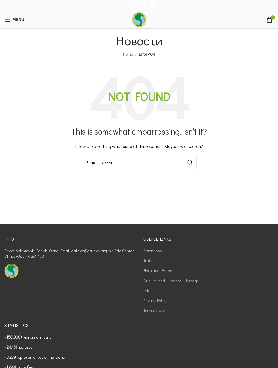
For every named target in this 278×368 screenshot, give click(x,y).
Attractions (152, 250)
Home (128, 54)
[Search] (139, 162)
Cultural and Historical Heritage (171, 280)
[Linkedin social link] (145, 5)
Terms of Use (154, 310)
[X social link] (131, 5)
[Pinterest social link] (138, 5)
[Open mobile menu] (14, 19)
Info (146, 290)
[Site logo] (139, 19)
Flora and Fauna (157, 270)
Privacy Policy (154, 300)
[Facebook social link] (124, 5)
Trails (148, 260)
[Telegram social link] (153, 5)
